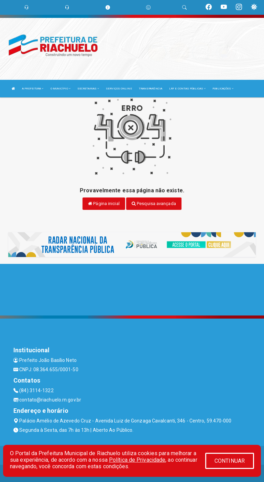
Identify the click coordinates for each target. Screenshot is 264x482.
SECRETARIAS (88, 88)
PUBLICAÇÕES (222, 88)
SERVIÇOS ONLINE (119, 88)
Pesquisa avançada (154, 203)
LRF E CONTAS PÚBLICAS (187, 88)
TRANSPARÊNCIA (150, 88)
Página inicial (104, 203)
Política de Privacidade (137, 460)
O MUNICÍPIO (60, 88)
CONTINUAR (229, 461)
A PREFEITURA (32, 88)
